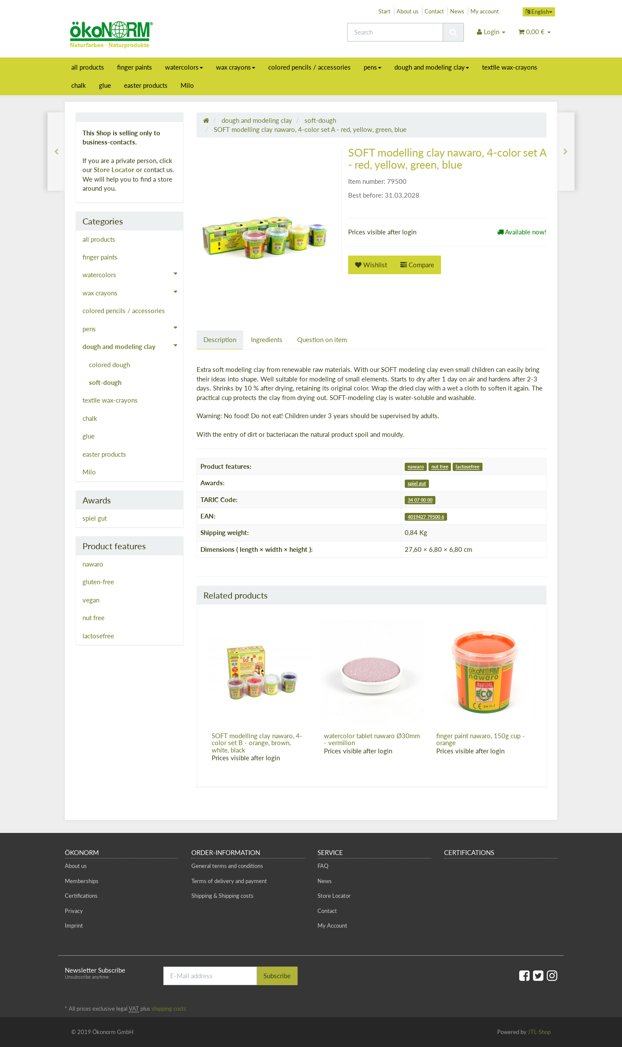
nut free (440, 467)
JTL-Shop (539, 1031)
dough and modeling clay (431, 67)
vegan (91, 600)
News (457, 11)
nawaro (416, 467)
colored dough (109, 364)
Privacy (74, 910)
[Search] (395, 32)
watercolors (184, 67)
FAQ (322, 865)
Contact (434, 11)
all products (87, 67)
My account (484, 11)
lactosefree (467, 467)
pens (372, 67)
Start (384, 11)
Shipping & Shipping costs (222, 895)
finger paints (134, 67)
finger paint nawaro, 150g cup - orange (480, 739)
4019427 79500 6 (426, 516)
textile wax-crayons (509, 67)
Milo (187, 85)
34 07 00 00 (420, 500)
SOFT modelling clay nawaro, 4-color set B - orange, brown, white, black (257, 743)
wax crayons (235, 67)
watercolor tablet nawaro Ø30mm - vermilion (372, 739)
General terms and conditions (227, 865)
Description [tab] (219, 339)
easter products (146, 85)
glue (105, 85)
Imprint (74, 925)
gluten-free (98, 582)
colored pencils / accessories (309, 67)
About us (408, 11)
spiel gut (417, 483)
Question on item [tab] (322, 339)
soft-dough (105, 382)
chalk (78, 85)
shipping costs (169, 1008)
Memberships (81, 880)
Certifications (81, 895)
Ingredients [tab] (266, 339)
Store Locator (114, 169)
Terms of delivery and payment (229, 880)
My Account (332, 925)
